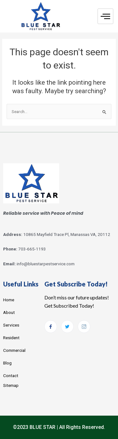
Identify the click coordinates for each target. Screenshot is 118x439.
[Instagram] (84, 326)
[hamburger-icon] (105, 16)
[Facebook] (50, 326)
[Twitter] (67, 326)
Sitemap (11, 385)
